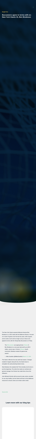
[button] (33, 7)
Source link (5, 392)
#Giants (26, 345)
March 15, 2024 (27, 356)
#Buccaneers (10, 345)
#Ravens (22, 349)
